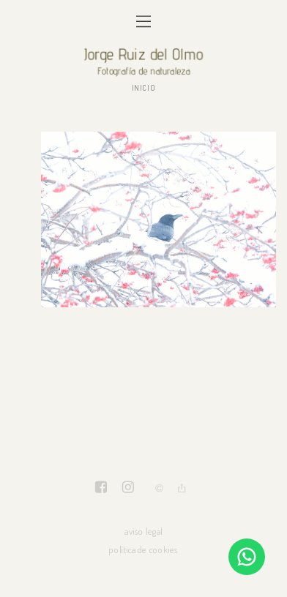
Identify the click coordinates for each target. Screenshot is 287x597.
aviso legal (143, 530)
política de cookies (143, 549)
